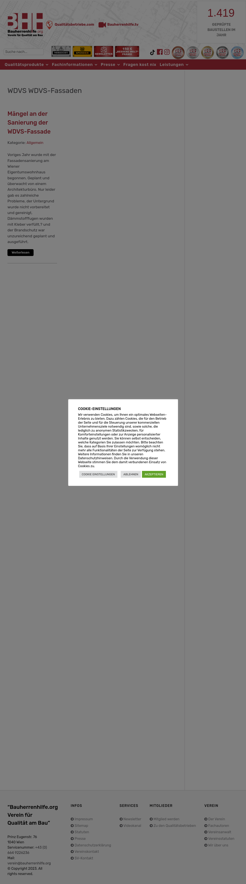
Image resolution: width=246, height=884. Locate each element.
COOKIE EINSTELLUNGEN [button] (98, 474)
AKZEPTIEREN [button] (154, 474)
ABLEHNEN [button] (130, 474)
